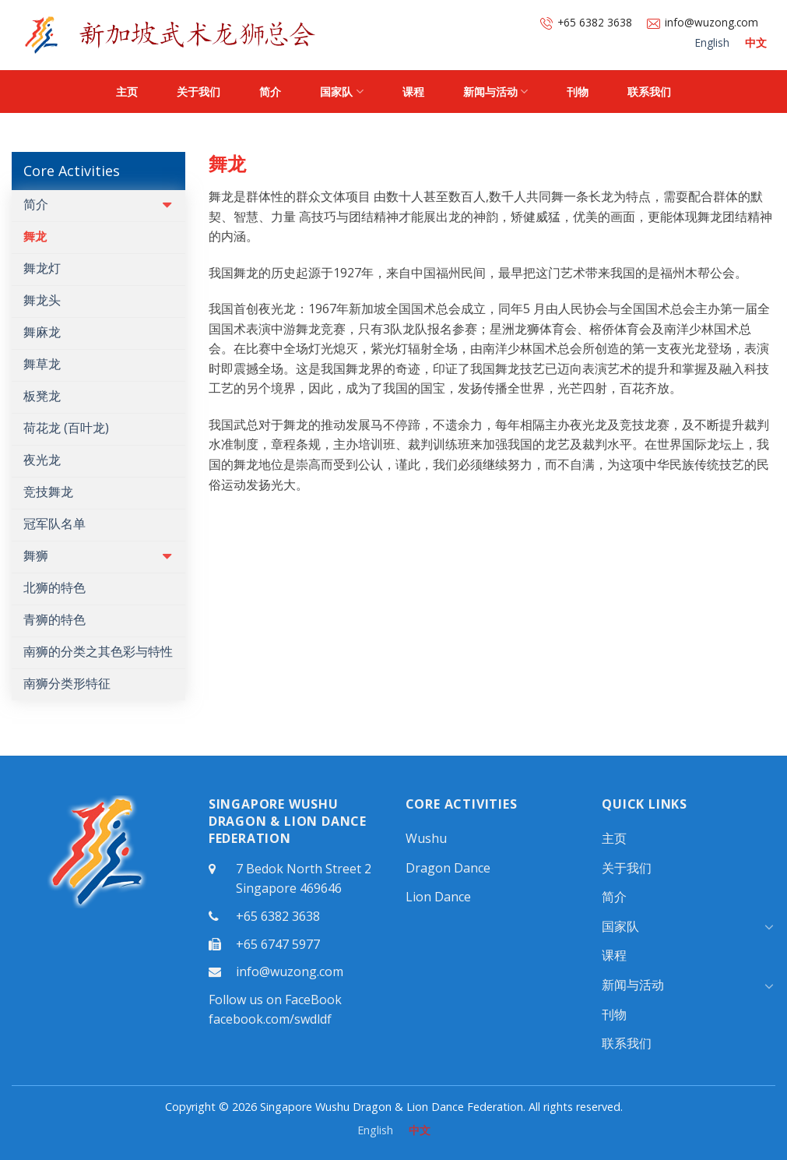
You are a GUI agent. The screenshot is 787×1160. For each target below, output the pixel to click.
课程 (413, 91)
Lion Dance (438, 896)
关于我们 (198, 91)
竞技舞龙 (48, 491)
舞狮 (35, 555)
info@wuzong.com (702, 22)
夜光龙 (42, 459)
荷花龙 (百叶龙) (66, 427)
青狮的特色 (54, 619)
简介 (270, 91)
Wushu (426, 838)
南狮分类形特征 (67, 683)
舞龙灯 (42, 268)
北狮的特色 (54, 587)
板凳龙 (42, 395)
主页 (127, 91)
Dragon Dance (448, 867)
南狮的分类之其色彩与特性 (98, 651)
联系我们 (649, 91)
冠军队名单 (54, 523)
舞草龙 (42, 363)
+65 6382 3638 (586, 22)
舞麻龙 (42, 331)
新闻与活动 (495, 92)
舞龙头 (42, 300)
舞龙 (35, 236)
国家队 (341, 92)
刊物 (577, 91)
